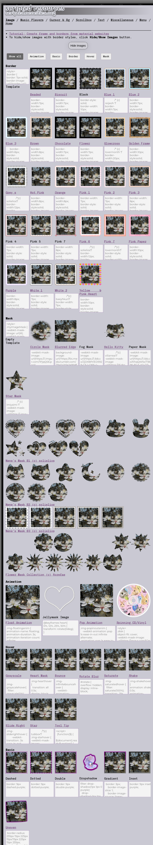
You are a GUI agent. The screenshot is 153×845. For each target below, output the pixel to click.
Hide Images (78, 45)
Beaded (35, 94)
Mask (106, 56)
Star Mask (13, 396)
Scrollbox (84, 20)
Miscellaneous (122, 20)
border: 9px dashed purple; (17, 789)
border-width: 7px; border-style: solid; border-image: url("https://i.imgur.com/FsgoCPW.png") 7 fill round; (42, 252)
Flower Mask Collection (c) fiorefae (35, 574)
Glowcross (112, 143)
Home (9, 23)
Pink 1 (84, 192)
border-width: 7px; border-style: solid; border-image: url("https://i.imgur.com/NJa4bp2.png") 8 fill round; (42, 301)
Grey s (11, 192)
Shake (133, 675)
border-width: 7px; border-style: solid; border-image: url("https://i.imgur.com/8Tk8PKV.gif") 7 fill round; (17, 252)
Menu (143, 20)
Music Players (32, 20)
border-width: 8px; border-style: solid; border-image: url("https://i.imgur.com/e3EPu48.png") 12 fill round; (66, 252)
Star (33, 725)
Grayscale (13, 675)
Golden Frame (139, 143)
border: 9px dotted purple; (42, 789)
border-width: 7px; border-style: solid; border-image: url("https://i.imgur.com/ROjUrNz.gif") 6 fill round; (91, 203)
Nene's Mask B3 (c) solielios (30, 531)
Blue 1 (109, 94)
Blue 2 (134, 94)
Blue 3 (11, 143)
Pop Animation (91, 622)
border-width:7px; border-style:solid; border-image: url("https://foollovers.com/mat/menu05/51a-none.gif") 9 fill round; (66, 154)
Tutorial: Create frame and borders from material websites (59, 34)
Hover (90, 56)
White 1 (36, 290)
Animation (37, 56)
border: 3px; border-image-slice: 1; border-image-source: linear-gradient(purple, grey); (116, 789)
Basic (56, 56)
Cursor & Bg (60, 20)
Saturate (111, 675)
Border (73, 56)
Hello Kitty (113, 347)
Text (101, 20)
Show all (15, 56)
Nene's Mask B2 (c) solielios (30, 504)
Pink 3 (134, 192)
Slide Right (15, 725)
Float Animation (19, 622)
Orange (60, 192)
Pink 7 (109, 241)
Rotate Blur (89, 676)
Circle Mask (39, 347)
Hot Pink (37, 192)
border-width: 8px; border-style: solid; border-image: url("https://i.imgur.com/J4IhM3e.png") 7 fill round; (140, 203)
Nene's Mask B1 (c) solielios (30, 460)
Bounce (60, 675)
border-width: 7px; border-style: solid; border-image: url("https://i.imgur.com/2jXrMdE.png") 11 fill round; (116, 203)
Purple (11, 290)
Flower (84, 143)
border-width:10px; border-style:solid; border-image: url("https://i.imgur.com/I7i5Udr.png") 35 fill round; (140, 154)
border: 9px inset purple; (140, 789)
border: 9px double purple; (66, 789)
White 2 (61, 290)
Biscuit (61, 94)
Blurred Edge (65, 347)
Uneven (11, 827)
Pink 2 (109, 192)
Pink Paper (137, 241)
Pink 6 (84, 241)
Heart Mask (39, 675)
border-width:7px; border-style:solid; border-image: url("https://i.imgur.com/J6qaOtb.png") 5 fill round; (140, 105)
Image (10, 20)
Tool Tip (62, 725)
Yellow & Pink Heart (90, 292)
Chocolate (63, 143)
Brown (34, 143)
